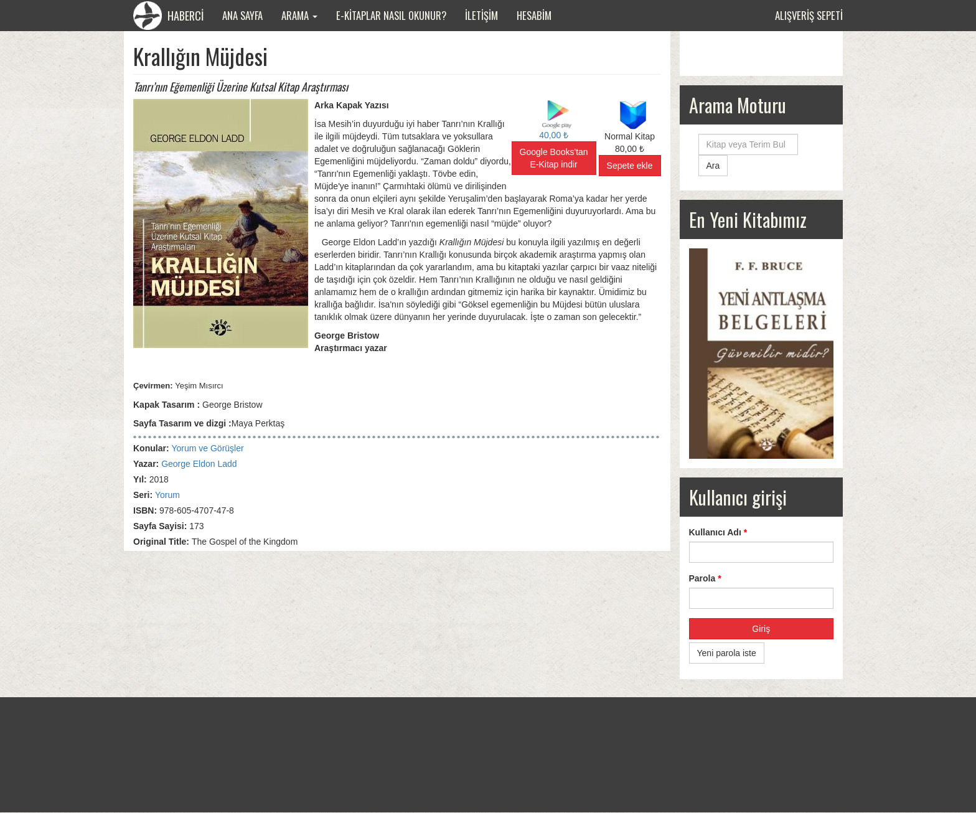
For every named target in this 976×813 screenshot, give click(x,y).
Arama (299, 15)
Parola (705, 578)
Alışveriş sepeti (809, 15)
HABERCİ (168, 15)
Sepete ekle (630, 166)
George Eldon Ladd (199, 464)
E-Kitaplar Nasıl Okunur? (391, 15)
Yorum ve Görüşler (207, 448)
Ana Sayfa (242, 15)
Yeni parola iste (726, 653)
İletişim (481, 15)
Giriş (761, 629)
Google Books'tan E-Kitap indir (554, 158)
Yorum (167, 495)
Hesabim (534, 15)
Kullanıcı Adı (718, 532)
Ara (713, 166)
